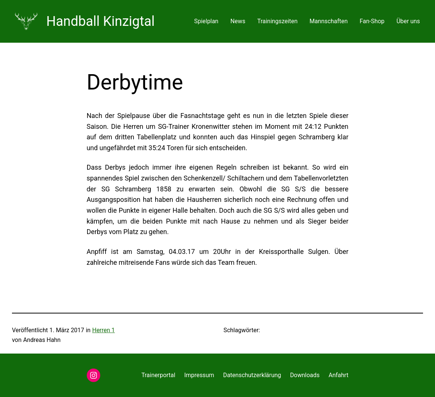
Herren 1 (103, 330)
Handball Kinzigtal (100, 21)
